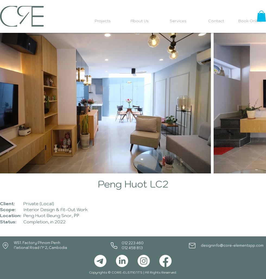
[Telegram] (100, 261)
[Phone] (114, 245)
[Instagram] (144, 261)
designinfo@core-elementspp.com (232, 245)
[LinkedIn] (122, 261)
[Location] (5, 245)
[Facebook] (165, 261)
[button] (261, 16)
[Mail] (192, 245)
